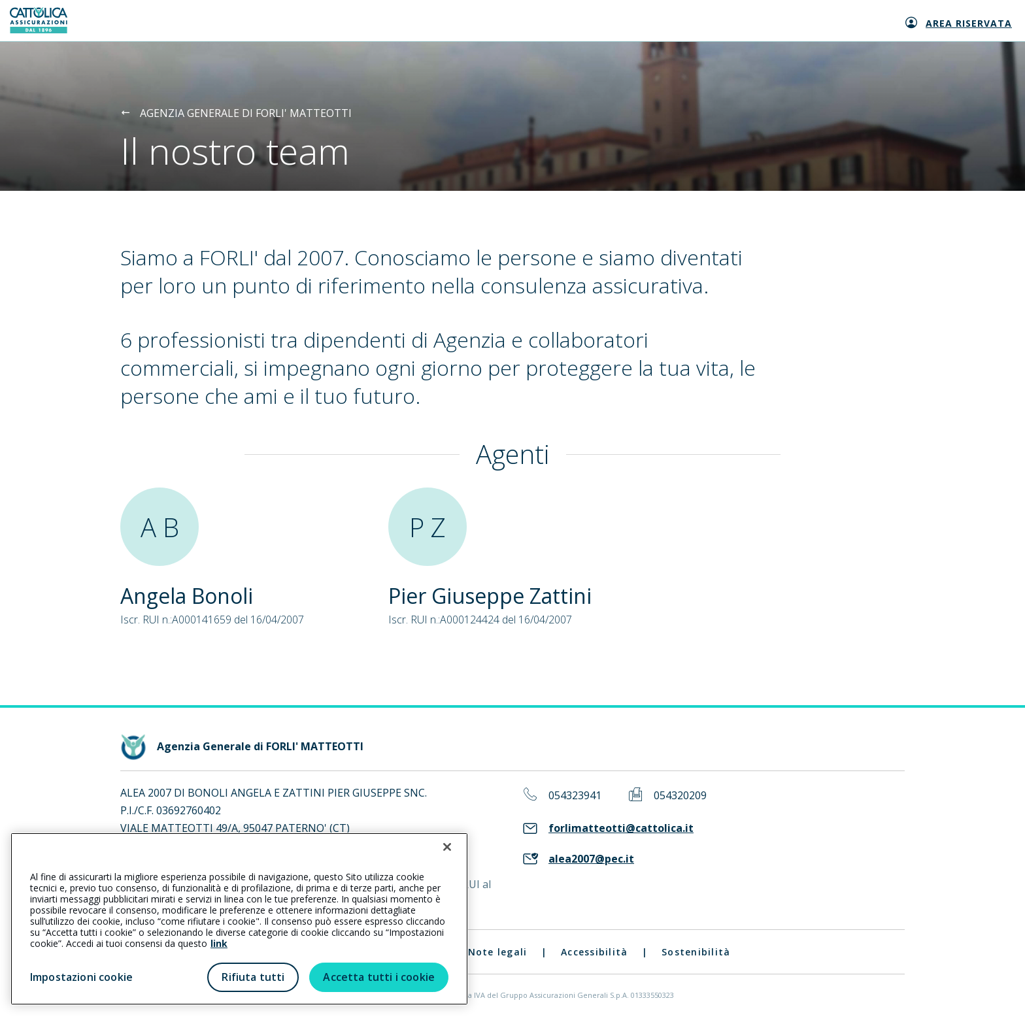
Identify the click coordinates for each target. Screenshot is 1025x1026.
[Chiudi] (447, 847)
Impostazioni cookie (81, 977)
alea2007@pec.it (591, 859)
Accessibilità (594, 952)
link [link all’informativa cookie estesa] (218, 943)
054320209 (680, 795)
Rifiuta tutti (253, 977)
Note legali (498, 952)
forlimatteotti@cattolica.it (621, 828)
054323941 (574, 795)
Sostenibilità (696, 952)
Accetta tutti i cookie (379, 977)
